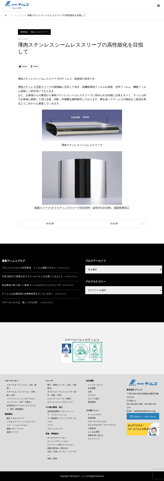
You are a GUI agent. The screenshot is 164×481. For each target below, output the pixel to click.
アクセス (92, 395)
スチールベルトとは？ (97, 421)
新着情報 (92, 402)
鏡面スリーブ (12, 432)
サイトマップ (93, 439)
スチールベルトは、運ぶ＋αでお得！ (20, 302)
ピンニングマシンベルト (58, 441)
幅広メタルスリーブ (15, 418)
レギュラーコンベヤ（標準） (59, 399)
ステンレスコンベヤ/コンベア (60, 402)
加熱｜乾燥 (52, 458)
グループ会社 (93, 399)
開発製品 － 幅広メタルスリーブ (34, 32)
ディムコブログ (17, 15)
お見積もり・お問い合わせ (144, 417)
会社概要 (92, 388)
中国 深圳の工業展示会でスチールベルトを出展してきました (32, 276)
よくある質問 (93, 432)
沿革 (90, 392)
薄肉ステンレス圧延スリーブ (34, 87)
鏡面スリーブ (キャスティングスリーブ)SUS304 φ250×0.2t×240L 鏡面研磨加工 (82, 207)
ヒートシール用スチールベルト (60, 445)
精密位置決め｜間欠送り (58, 448)
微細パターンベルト (15, 429)
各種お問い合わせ (95, 435)
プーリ (50, 425)
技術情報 (92, 418)
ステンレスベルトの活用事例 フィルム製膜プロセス (29, 267)
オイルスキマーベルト (57, 438)
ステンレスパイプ (55, 429)
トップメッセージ (95, 385)
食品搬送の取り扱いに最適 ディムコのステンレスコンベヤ (31, 285)
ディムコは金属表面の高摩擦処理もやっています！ (27, 293)
